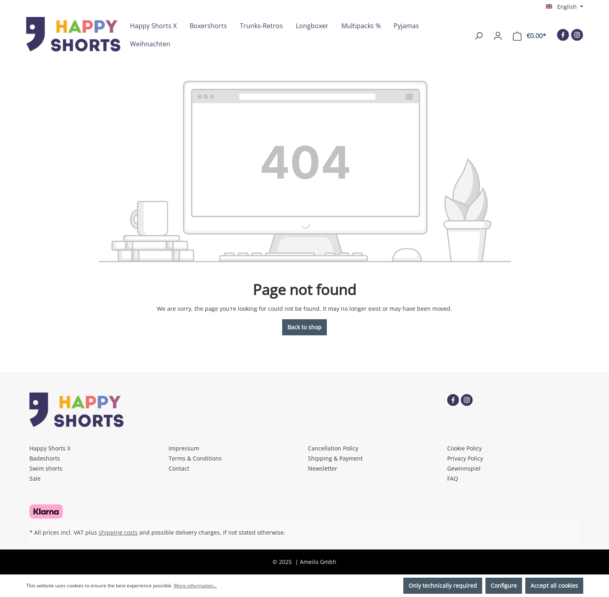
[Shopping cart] (529, 36)
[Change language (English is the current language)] (564, 7)
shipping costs (118, 532)
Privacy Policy (465, 458)
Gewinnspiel (464, 468)
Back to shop (304, 327)
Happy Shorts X (49, 448)
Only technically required (443, 585)
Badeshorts (44, 458)
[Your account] (498, 36)
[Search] (478, 36)
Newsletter (322, 468)
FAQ (452, 478)
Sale (35, 478)
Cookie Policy (464, 448)
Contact (179, 468)
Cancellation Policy (333, 448)
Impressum (184, 448)
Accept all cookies (554, 585)
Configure (504, 585)
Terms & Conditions (195, 458)
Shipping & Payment (335, 458)
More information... (195, 585)
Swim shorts (45, 468)
